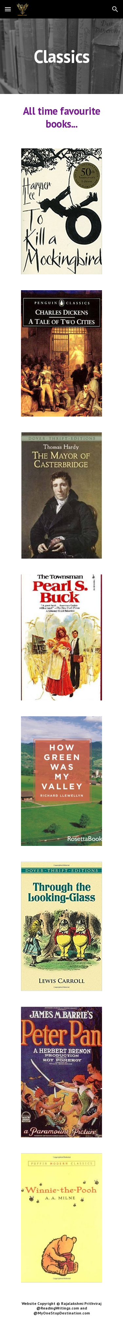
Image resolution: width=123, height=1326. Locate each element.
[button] (8, 9)
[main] (61, 56)
